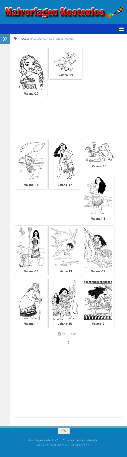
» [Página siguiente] (74, 342)
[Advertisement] (85, 110)
